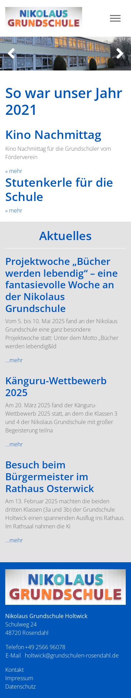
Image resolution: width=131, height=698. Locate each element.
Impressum (19, 678)
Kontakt (14, 670)
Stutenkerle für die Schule (59, 189)
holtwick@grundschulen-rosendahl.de (72, 655)
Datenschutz (20, 686)
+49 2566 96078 (45, 647)
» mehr (13, 171)
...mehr (14, 360)
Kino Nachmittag (53, 134)
